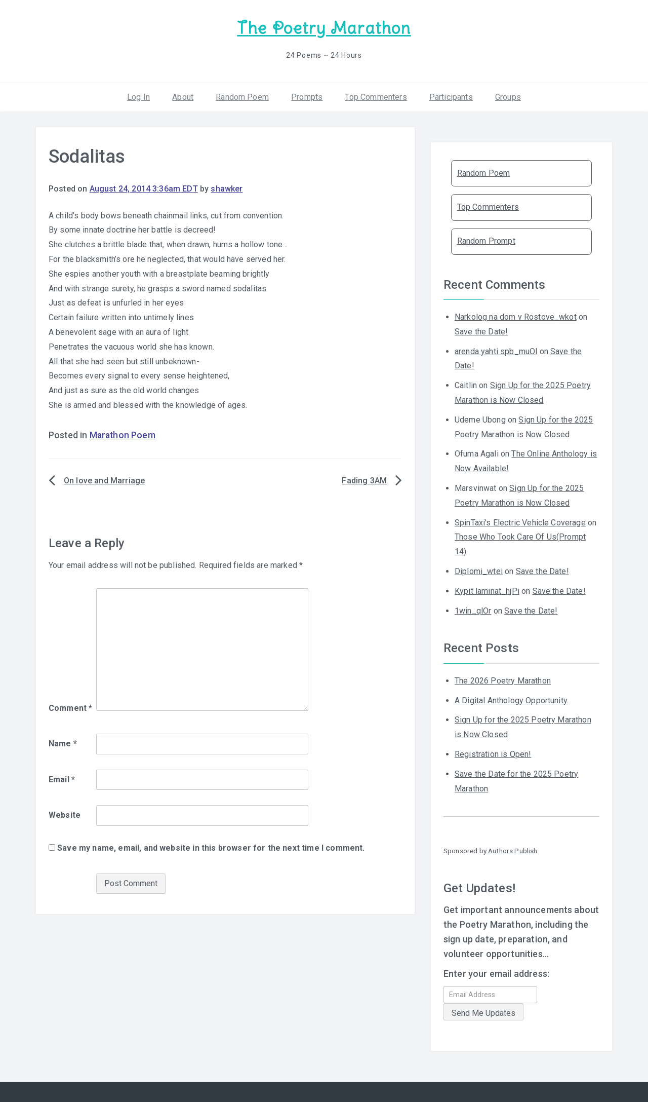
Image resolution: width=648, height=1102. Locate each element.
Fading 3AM (364, 480)
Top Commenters (376, 96)
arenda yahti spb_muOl (496, 350)
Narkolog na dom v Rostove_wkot (516, 316)
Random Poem (242, 96)
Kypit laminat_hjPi (487, 590)
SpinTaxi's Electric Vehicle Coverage (520, 521)
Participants (451, 96)
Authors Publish (512, 850)
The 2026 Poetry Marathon (503, 680)
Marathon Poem (122, 435)
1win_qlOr (473, 610)
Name (63, 743)
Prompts (306, 96)
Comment (70, 707)
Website (64, 814)
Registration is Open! (493, 753)
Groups (508, 96)
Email (62, 778)
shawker (226, 188)
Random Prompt (486, 240)
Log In (138, 96)
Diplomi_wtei (479, 571)
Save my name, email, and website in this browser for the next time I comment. (210, 847)
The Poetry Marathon (324, 28)
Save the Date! (481, 331)
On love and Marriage (104, 480)
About (182, 96)
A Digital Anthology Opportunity (511, 699)
